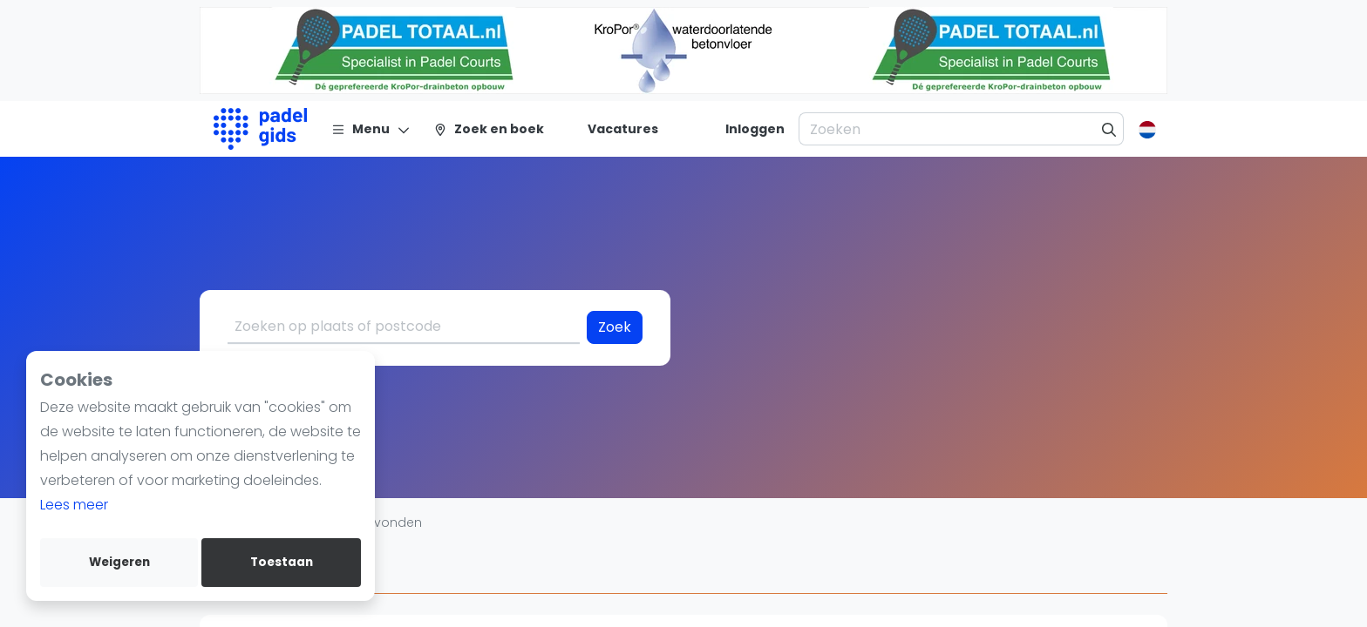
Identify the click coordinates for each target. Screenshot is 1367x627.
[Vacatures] (612, 128)
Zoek (614, 327)
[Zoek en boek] (488, 128)
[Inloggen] (755, 128)
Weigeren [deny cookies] (119, 562)
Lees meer (74, 505)
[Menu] (371, 128)
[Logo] (260, 129)
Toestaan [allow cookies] (281, 562)
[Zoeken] (1109, 128)
